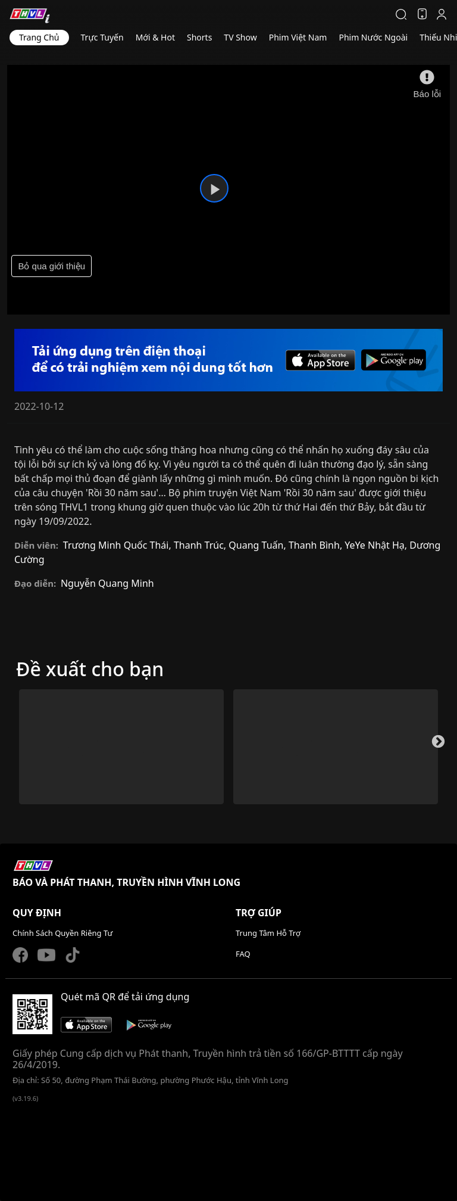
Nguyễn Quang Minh (107, 583)
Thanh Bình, (317, 545)
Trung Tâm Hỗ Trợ (268, 933)
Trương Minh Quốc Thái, (118, 545)
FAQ (243, 953)
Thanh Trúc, (201, 545)
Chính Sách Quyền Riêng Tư (62, 933)
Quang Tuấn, (258, 545)
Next (437, 745)
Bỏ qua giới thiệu (51, 266)
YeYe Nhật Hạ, (377, 545)
